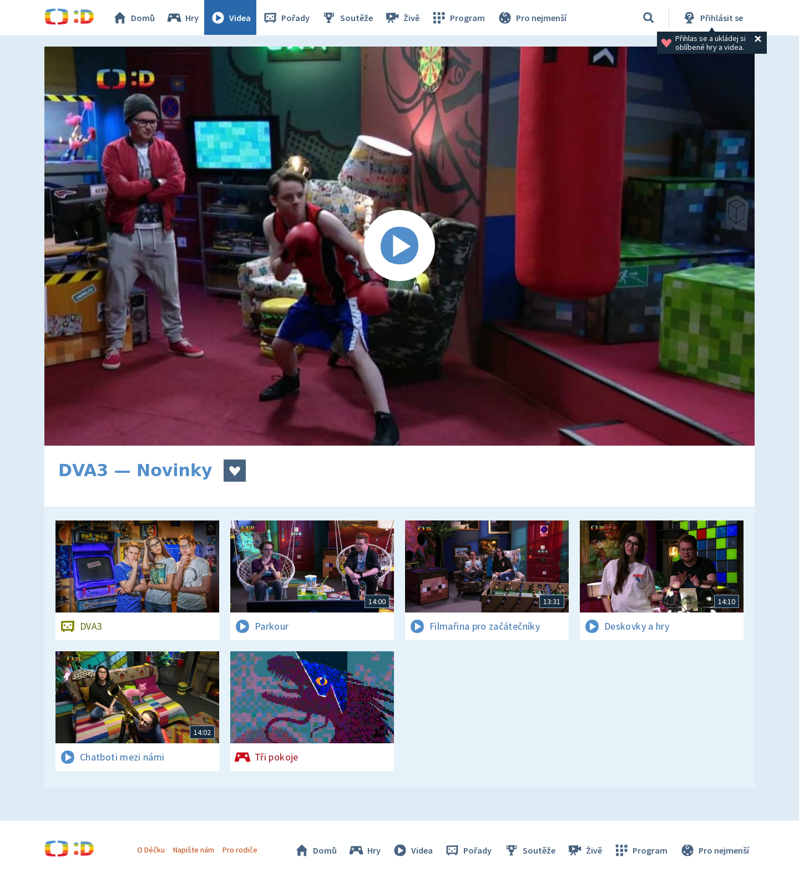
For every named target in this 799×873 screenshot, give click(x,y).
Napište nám (193, 850)
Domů (133, 17)
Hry (182, 17)
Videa (230, 17)
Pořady (286, 17)
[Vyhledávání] (649, 17)
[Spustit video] (399, 246)
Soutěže (347, 17)
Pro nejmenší (532, 17)
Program (458, 17)
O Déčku (151, 850)
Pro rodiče (240, 850)
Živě (402, 17)
